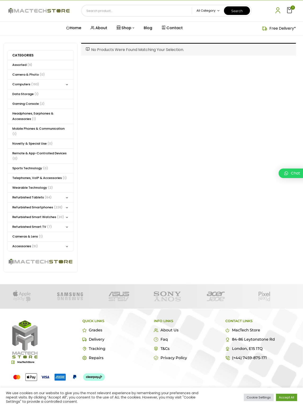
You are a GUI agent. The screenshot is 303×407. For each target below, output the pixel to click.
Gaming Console (28, 103)
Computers (25, 84)
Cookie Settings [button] (259, 397)
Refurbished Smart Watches (38, 217)
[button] (290, 10)
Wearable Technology (32, 187)
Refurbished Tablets (32, 197)
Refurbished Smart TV (32, 226)
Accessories (25, 246)
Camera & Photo (28, 74)
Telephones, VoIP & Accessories (39, 178)
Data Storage (25, 94)
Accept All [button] (286, 397)
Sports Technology (30, 168)
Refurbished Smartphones (37, 207)
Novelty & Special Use (32, 143)
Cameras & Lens (27, 236)
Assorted (22, 65)
